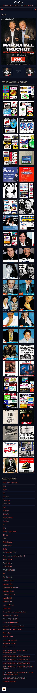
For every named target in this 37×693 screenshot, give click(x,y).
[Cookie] (4, 689)
